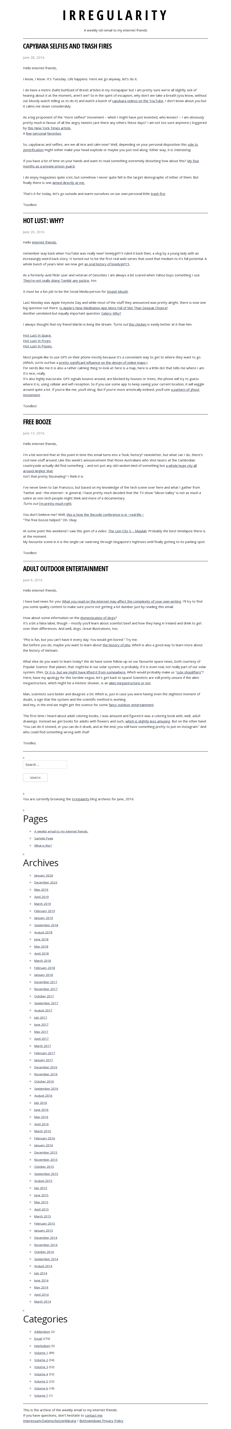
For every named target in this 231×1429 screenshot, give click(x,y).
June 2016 (41, 1110)
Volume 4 (41, 1374)
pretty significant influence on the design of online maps (102, 362)
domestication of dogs (97, 617)
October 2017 (44, 996)
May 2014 (41, 1287)
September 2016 (46, 1089)
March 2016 (42, 1131)
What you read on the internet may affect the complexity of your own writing (121, 601)
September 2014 (46, 1259)
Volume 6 (41, 1388)
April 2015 (41, 1209)
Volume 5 (41, 1381)
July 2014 (40, 1273)
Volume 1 (41, 1353)
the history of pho (116, 645)
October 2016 (44, 1081)
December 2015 (45, 1152)
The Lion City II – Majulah (127, 531)
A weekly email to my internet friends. (61, 831)
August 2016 (43, 1096)
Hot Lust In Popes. (37, 346)
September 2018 (46, 925)
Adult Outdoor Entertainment (65, 568)
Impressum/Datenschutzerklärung (49, 1420)
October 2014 (44, 1252)
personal (39, 133)
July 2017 (40, 1017)
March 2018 (42, 961)
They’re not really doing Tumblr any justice (56, 280)
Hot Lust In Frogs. (37, 340)
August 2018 (43, 932)
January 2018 (43, 975)
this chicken (137, 324)
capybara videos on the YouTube (137, 100)
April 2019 (41, 897)
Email (38, 1339)
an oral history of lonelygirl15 (106, 264)
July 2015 (40, 1188)
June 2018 (41, 939)
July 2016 (40, 1103)
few (29, 133)
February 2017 (44, 1053)
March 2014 (42, 1301)
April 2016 (41, 1124)
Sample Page (43, 838)
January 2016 (43, 1145)
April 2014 (41, 1295)
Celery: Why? (111, 313)
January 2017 (43, 1060)
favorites (54, 133)
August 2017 (43, 1010)
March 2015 (42, 1216)
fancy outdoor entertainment (131, 704)
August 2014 (43, 1266)
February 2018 (44, 968)
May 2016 (41, 1117)
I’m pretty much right (55, 503)
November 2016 (46, 1074)
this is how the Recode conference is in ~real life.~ (105, 514)
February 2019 (44, 911)
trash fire (158, 193)
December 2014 (45, 1238)
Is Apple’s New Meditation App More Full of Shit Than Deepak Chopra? (113, 308)
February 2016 (44, 1138)
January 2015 (43, 1230)
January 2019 (43, 918)
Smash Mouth (117, 291)
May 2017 (41, 1032)
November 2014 (46, 1245)
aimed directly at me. (68, 182)
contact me (93, 1415)
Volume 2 (41, 1360)
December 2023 (45, 882)
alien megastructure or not (129, 683)
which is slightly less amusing (147, 721)
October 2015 (44, 1167)
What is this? (43, 845)
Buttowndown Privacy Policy (101, 1420)
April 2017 (41, 1039)
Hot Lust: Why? (43, 220)
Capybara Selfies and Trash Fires (67, 46)
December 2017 (45, 982)
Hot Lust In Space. (37, 335)
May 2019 (41, 890)
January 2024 (43, 875)
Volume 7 (41, 1395)
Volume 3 (41, 1367)
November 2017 (46, 989)
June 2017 (41, 1024)
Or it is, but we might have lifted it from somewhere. (85, 672)
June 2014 (41, 1280)
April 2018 (41, 953)
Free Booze (37, 421)
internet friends (44, 242)
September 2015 (46, 1174)
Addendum (42, 1332)
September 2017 (46, 1003)
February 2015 (44, 1223)
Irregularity (115, 15)
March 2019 (42, 904)
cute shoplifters (189, 672)
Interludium (42, 1346)
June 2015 (41, 1195)
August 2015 (43, 1181)
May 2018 (41, 946)
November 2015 (46, 1160)
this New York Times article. (49, 128)
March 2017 (42, 1046)
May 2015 (41, 1202)
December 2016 (45, 1067)
